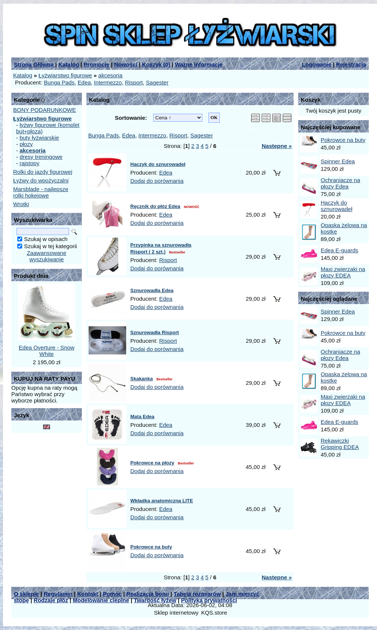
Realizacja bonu (147, 594)
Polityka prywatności (209, 600)
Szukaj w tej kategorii (50, 246)
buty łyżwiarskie (39, 137)
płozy (26, 144)
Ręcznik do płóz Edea (155, 206)
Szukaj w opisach (46, 239)
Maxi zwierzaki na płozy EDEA (343, 272)
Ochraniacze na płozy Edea (340, 183)
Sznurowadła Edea (151, 290)
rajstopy (29, 163)
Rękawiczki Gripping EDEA (340, 443)
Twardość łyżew (155, 600)
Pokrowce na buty (151, 547)
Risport (134, 82)
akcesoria (110, 75)
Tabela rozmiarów (197, 594)
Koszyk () (156, 64)
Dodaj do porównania (157, 181)
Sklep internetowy (176, 612)
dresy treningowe (41, 157)
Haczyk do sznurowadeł (157, 164)
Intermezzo (108, 82)
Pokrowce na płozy (152, 463)
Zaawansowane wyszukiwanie (46, 256)
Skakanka (141, 378)
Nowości (125, 64)
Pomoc (112, 594)
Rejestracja (351, 64)
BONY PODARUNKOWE (44, 110)
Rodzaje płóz (51, 600)
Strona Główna (34, 64)
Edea (84, 82)
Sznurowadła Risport (154, 332)
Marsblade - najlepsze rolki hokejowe (40, 192)
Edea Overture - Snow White (46, 350)
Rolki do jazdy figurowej (42, 172)
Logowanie (316, 64)
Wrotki (21, 204)
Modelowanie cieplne (101, 600)
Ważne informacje (199, 64)
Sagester (157, 82)
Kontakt (87, 594)
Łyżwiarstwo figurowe (65, 75)
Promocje (96, 64)
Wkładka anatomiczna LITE (161, 500)
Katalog (68, 64)
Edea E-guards (339, 250)
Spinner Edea (338, 161)
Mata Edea (142, 416)
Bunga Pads (59, 82)
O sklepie (26, 594)
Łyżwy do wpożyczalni (41, 180)
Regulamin (58, 594)
